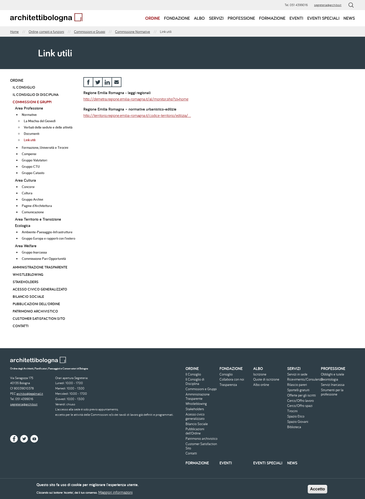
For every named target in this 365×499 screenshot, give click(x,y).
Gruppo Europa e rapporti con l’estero (48, 238)
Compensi (29, 154)
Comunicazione (33, 212)
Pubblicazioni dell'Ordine (36, 303)
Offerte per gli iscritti (301, 395)
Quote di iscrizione (266, 379)
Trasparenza (228, 385)
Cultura (27, 193)
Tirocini (292, 411)
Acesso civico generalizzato (40, 289)
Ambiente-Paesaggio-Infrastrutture (47, 232)
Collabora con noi (232, 379)
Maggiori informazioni (115, 493)
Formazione (272, 18)
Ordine (152, 18)
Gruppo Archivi (32, 199)
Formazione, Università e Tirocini (45, 147)
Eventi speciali (323, 18)
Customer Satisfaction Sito (39, 318)
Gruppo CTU (31, 166)
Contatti (21, 325)
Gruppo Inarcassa (34, 252)
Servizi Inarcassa (332, 385)
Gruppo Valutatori (34, 160)
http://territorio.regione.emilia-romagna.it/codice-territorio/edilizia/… (137, 115)
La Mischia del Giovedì (40, 121)
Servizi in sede (297, 374)
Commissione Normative (132, 31)
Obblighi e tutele (332, 374)
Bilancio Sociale (28, 296)
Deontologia (329, 379)
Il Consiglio (24, 87)
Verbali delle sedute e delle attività (48, 127)
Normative (29, 114)
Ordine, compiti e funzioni (46, 31)
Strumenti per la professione (332, 392)
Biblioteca (294, 427)
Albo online (261, 385)
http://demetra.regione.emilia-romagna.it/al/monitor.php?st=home (135, 98)
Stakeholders (26, 281)
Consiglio (226, 374)
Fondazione (177, 18)
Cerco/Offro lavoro (300, 401)
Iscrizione (259, 374)
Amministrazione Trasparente (40, 267)
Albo (199, 18)
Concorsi (28, 186)
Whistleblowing (28, 274)
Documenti (31, 133)
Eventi (296, 18)
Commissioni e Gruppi (89, 31)
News (349, 18)
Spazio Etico (295, 416)
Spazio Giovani (297, 422)
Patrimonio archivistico (35, 311)
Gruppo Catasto (33, 173)
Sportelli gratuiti (298, 390)
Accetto (317, 490)
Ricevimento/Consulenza (303, 379)
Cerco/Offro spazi (300, 406)
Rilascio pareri (297, 385)
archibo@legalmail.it (29, 393)
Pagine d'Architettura (37, 205)
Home (14, 31)
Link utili (29, 140)
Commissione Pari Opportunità (44, 258)
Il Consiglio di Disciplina (36, 94)
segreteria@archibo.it (327, 5)
